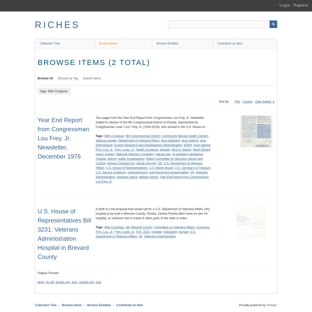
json (74, 282)
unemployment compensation (169, 172)
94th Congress (114, 136)
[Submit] (273, 24)
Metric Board (201, 149)
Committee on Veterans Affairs (174, 227)
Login (284, 5)
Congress (202, 227)
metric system (105, 154)
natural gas (162, 154)
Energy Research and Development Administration (148, 145)
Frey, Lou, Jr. (104, 149)
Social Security (146, 163)
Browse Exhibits (167, 43)
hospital (156, 232)
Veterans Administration (160, 236)
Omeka (271, 305)
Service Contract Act (121, 163)
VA (192, 172)
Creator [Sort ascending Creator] (248, 101)
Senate (183, 232)
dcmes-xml (63, 282)
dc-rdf (50, 282)
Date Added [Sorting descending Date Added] (263, 101)
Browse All (45, 78)
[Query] (222, 24)
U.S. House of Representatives (126, 168)
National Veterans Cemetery (135, 154)
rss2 (98, 282)
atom (41, 282)
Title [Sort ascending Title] (237, 101)
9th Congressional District (143, 136)
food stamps (202, 145)
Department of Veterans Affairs (138, 140)
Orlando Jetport (106, 159)
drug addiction (170, 140)
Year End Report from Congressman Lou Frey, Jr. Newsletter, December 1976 (63, 138)
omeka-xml (86, 282)
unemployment (137, 172)
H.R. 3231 (143, 232)
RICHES (57, 25)
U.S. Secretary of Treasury (192, 168)
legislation (170, 232)
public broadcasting (131, 159)
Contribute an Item (230, 43)
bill (127, 227)
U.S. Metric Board (161, 168)
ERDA (188, 145)
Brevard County (141, 227)
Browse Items (108, 43)
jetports (165, 149)
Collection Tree (50, 43)
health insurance (147, 149)
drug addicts (190, 140)
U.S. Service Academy (111, 172)
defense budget (106, 140)
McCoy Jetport (181, 149)
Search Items (92, 78)
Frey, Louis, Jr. (125, 149)
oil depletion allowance (187, 154)
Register (301, 5)
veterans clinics (127, 177)
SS (160, 163)
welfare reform (148, 177)
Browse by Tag (68, 78)
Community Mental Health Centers (185, 136)
